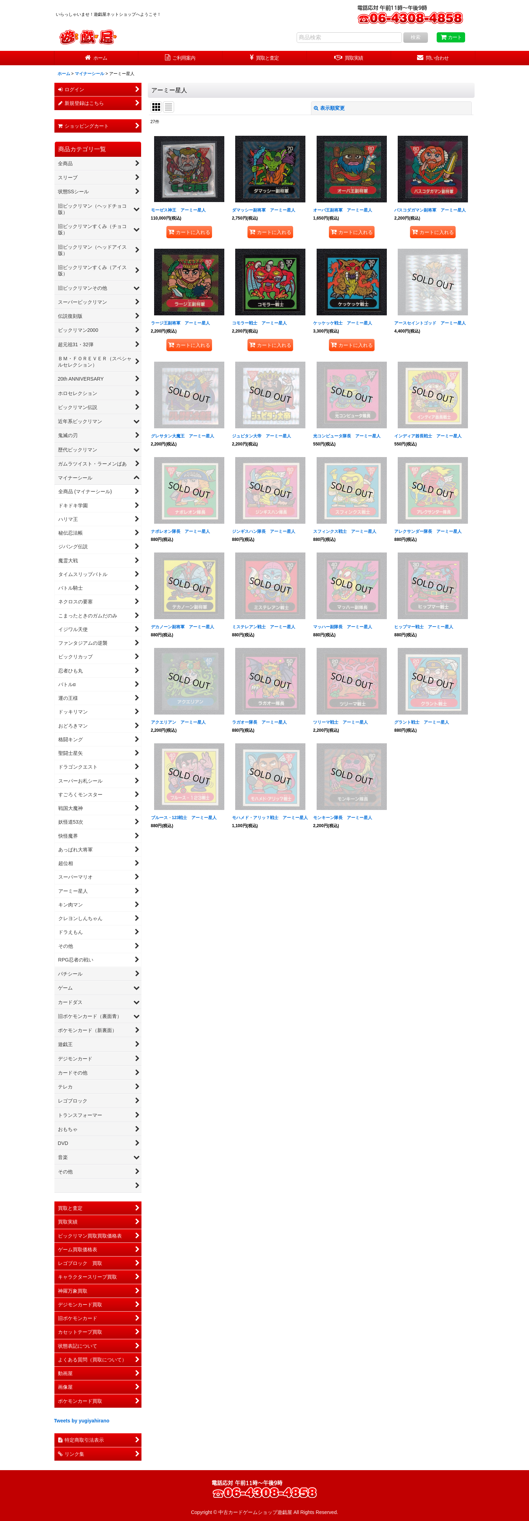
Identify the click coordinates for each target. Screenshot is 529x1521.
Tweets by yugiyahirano (82, 1420)
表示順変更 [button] (329, 108)
